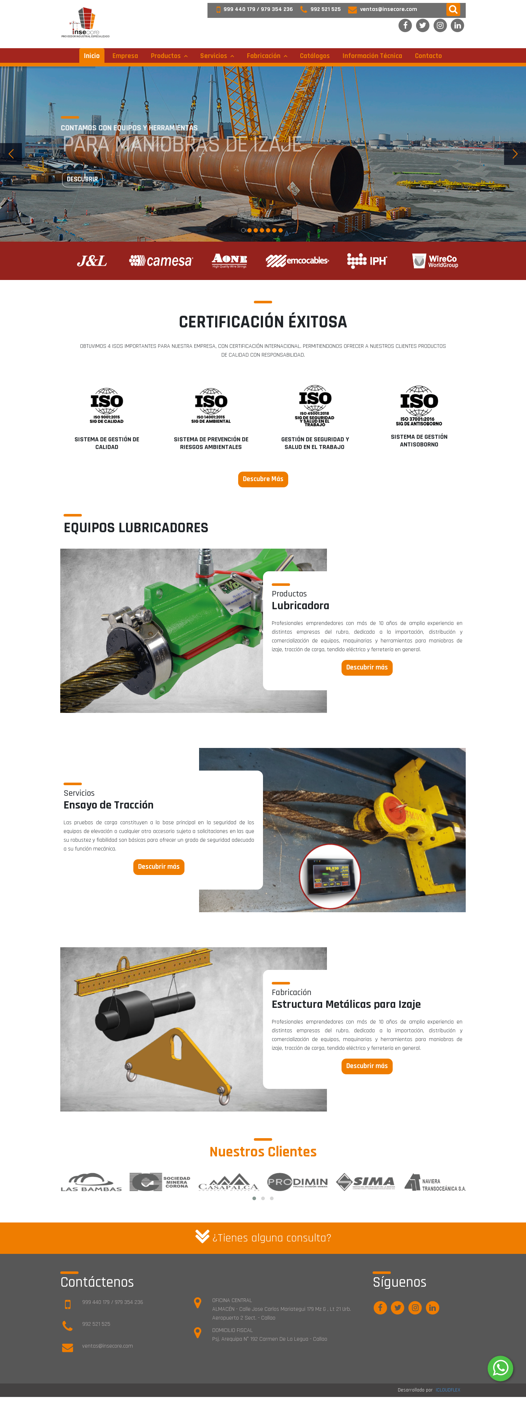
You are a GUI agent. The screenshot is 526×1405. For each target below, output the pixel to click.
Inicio (92, 56)
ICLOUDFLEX (448, 1390)
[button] (453, 9)
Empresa (125, 56)
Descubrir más (367, 667)
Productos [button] (166, 56)
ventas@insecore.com (379, 9)
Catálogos (315, 56)
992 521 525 (317, 9)
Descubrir (82, 179)
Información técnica (372, 56)
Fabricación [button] (264, 56)
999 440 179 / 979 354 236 (251, 9)
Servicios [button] (214, 56)
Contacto (428, 56)
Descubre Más (263, 479)
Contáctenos (97, 1282)
